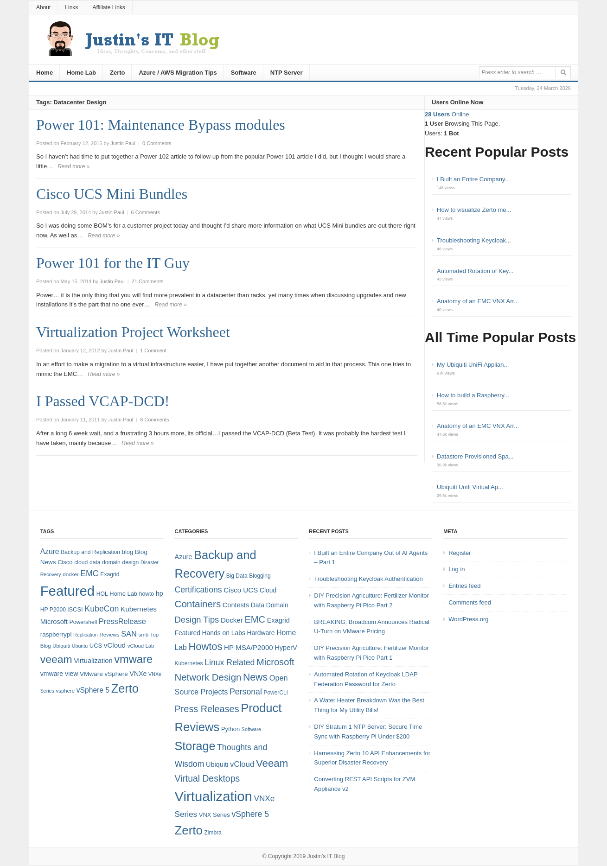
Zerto (117, 72)
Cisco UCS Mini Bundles (111, 193)
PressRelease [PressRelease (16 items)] (122, 621)
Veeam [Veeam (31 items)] (272, 763)
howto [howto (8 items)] (146, 594)
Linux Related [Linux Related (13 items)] (229, 662)
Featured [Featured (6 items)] (187, 633)
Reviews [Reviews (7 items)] (109, 634)
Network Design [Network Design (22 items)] (207, 677)
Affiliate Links (108, 7)
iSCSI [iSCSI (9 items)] (75, 609)
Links (71, 7)
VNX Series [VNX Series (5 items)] (214, 814)
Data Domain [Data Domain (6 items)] (269, 605)
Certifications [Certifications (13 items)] (198, 589)
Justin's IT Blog (326, 856)
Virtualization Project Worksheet (133, 332)
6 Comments (145, 212)
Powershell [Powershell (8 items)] (83, 622)
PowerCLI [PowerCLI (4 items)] (275, 692)
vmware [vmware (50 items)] (133, 659)
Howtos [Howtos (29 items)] (205, 646)
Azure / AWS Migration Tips (178, 72)
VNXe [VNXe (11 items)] (138, 673)
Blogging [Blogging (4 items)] (259, 576)
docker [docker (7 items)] (70, 574)
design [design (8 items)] (130, 562)
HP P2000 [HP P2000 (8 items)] (53, 609)
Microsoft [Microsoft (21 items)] (275, 662)
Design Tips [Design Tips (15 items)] (196, 619)
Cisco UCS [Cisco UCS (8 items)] (241, 590)
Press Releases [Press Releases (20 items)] (206, 709)
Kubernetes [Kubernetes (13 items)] (139, 609)
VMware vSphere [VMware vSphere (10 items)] (104, 673)
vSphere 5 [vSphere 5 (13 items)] (250, 814)
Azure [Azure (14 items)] (49, 551)
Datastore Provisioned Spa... (475, 456)
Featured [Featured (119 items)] (67, 591)
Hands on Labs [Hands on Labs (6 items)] (223, 633)
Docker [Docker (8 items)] (232, 620)
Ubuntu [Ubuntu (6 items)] (80, 646)
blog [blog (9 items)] (127, 551)
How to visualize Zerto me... (474, 209)
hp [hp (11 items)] (159, 593)
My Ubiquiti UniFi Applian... (473, 364)
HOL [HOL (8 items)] (102, 594)
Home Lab (81, 72)
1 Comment (153, 350)
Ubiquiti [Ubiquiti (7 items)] (61, 646)
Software (243, 72)
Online (447, 114)
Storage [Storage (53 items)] (194, 745)
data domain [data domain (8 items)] (105, 562)
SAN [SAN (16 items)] (129, 634)
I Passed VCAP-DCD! (102, 401)
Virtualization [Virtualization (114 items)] (213, 796)
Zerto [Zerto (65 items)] (125, 688)
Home (44, 72)
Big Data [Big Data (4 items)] (237, 576)
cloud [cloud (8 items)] (81, 562)
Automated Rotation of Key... (475, 270)
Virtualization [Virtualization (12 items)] (93, 660)
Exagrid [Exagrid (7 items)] (278, 620)
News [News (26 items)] (255, 677)
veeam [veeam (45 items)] (56, 659)
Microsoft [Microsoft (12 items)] (54, 621)
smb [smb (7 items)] (144, 634)
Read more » (73, 166)
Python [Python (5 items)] (230, 729)
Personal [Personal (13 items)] (246, 691)
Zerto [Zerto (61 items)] (188, 830)
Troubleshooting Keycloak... (474, 240)
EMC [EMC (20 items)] (89, 573)
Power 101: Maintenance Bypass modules (160, 124)
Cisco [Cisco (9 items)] (65, 562)
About (43, 7)
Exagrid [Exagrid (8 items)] (109, 574)
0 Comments (156, 143)
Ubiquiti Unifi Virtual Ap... (470, 487)
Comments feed (469, 602)
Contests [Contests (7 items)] (236, 605)
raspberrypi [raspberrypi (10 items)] (56, 634)
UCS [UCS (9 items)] (95, 645)
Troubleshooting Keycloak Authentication (368, 578)
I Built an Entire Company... (473, 179)
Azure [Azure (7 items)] (183, 556)
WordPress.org (468, 619)
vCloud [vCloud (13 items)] (115, 645)
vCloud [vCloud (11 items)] (242, 764)
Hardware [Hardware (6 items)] (261, 633)
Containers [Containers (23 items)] (197, 604)
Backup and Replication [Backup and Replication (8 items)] (90, 552)
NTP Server (286, 72)
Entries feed (464, 585)
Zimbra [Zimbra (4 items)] (213, 832)
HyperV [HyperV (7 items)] (286, 647)
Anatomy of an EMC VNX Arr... (478, 301)
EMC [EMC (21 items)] (254, 619)
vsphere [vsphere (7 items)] (65, 691)
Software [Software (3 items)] (251, 729)
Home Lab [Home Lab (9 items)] (123, 593)
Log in (456, 569)
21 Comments (147, 281)
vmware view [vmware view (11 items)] (59, 673)
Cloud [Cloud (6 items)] (268, 590)
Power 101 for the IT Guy (113, 263)
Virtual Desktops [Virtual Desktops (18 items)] (207, 778)
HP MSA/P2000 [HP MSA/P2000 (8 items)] (248, 647)
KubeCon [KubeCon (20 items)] (101, 608)
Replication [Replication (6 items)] (85, 634)
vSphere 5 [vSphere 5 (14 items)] (93, 690)
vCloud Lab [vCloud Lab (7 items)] (141, 646)
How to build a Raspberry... (473, 395)
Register (459, 552)
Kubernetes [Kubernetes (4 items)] (188, 663)
